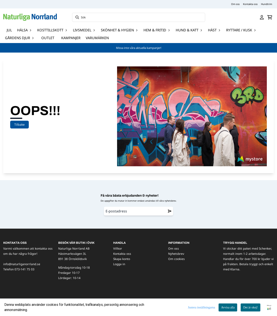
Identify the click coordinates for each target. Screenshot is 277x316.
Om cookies (176, 259)
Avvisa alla (228, 307)
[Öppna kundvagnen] (270, 17)
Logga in (119, 264)
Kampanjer (71, 37)
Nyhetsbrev (176, 254)
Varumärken (97, 37)
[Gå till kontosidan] (262, 17)
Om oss (235, 4)
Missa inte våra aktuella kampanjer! (138, 48)
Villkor (117, 248)
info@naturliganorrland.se (21, 264)
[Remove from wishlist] (169, 211)
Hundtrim (266, 4)
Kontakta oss (250, 4)
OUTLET (47, 37)
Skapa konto (121, 259)
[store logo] (30, 17)
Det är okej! (250, 307)
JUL (9, 30)
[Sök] (138, 17)
